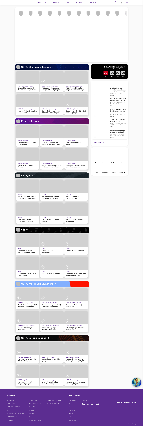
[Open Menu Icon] (127, 2)
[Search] (116, 2)
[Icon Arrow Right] (125, 13)
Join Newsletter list (90, 404)
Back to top (132, 424)
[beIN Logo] (22, 2)
